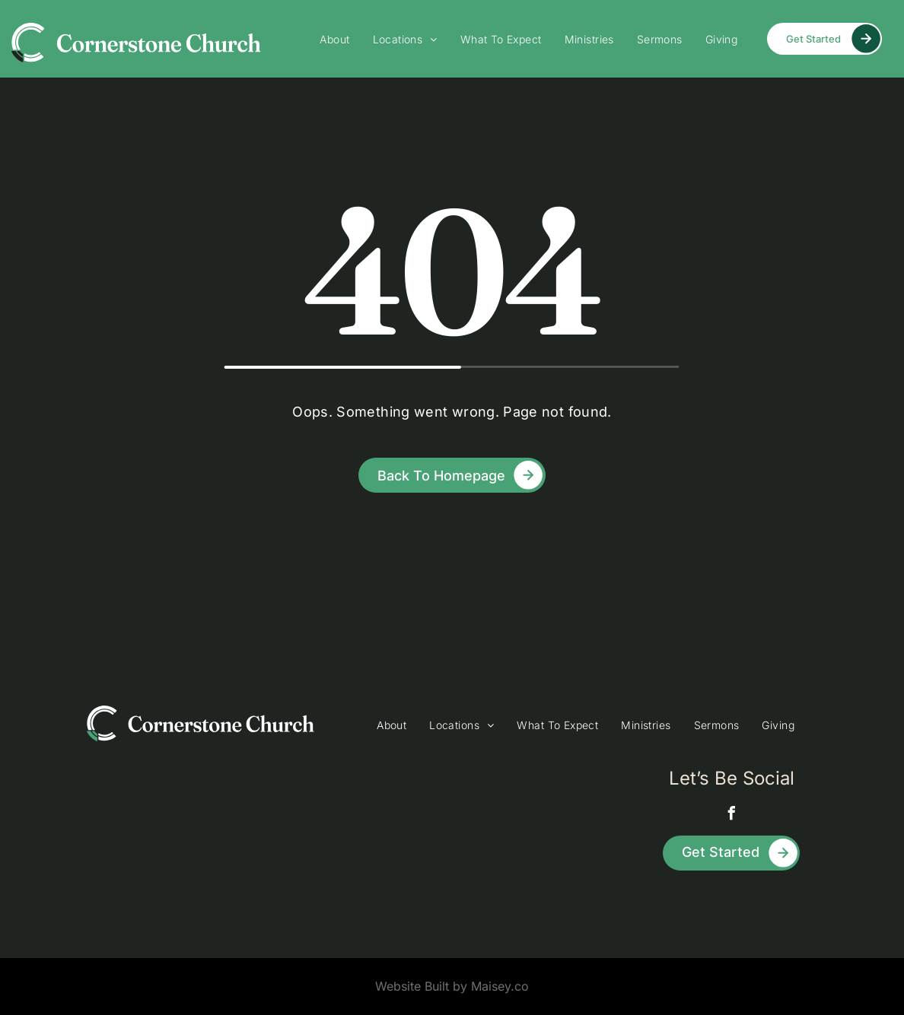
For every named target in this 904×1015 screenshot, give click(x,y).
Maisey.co (500, 986)
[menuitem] (334, 39)
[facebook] (731, 815)
